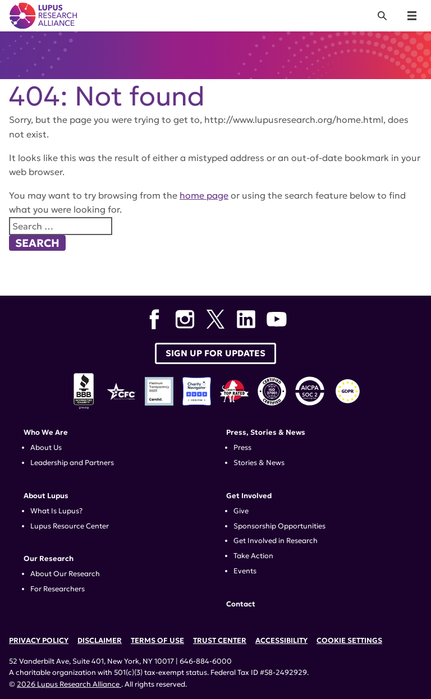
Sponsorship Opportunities (279, 526)
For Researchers (57, 589)
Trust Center (219, 640)
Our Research (49, 558)
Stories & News (259, 462)
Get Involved (249, 495)
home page (204, 195)
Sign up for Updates (215, 353)
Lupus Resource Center (69, 526)
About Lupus (46, 495)
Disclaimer (99, 640)
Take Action (253, 555)
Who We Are (46, 432)
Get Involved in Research (275, 540)
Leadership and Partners (72, 462)
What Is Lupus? (56, 511)
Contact (240, 604)
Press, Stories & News (265, 432)
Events (244, 571)
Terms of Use (157, 640)
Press (242, 447)
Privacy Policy (38, 640)
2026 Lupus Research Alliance (69, 684)
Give (241, 511)
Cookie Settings (349, 640)
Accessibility (281, 640)
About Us (46, 447)
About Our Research (65, 573)
